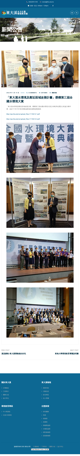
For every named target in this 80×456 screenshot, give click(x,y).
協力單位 (6, 400)
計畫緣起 (6, 390)
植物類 (45, 420)
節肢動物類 (46, 437)
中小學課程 (6, 413)
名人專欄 (46, 400)
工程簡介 (6, 393)
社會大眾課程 (7, 417)
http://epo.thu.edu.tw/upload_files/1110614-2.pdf (23, 120)
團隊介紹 (6, 396)
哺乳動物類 (46, 434)
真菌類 (45, 424)
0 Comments (32, 93)
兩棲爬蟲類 (46, 427)
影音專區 (46, 396)
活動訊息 (46, 393)
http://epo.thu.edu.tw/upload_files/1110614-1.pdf (23, 115)
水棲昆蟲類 (46, 430)
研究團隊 (46, 413)
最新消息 (54, 93)
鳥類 (44, 417)
